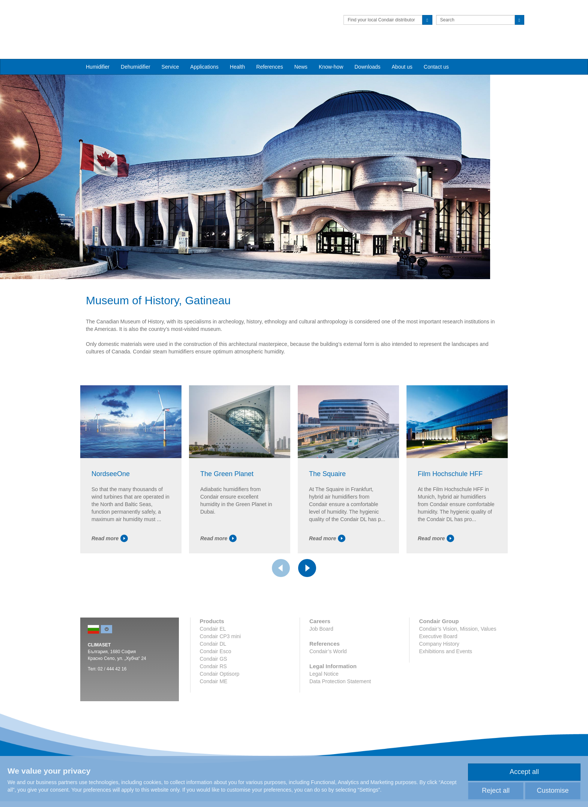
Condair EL (213, 655)
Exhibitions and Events (445, 678)
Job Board (321, 655)
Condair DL (213, 670)
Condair (123, 17)
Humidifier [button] (98, 53)
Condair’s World (328, 678)
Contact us (436, 53)
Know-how (331, 53)
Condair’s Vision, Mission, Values (457, 655)
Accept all (524, 771)
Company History (439, 670)
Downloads (367, 53)
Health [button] (237, 53)
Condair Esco (215, 678)
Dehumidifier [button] (135, 53)
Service (170, 53)
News (301, 53)
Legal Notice (324, 700)
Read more (110, 565)
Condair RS (213, 693)
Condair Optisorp (220, 700)
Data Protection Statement (340, 708)
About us (402, 53)
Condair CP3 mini (220, 663)
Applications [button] (204, 53)
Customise (552, 790)
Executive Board (438, 663)
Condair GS (213, 685)
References (269, 53)
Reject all (496, 790)
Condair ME (214, 708)
